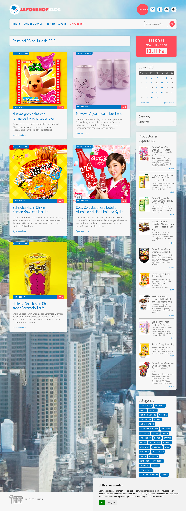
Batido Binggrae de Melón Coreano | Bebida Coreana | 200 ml (162, 201)
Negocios (144, 447)
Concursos (145, 419)
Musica (167, 442)
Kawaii (167, 438)
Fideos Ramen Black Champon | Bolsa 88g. (161, 250)
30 (152, 97)
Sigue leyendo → (19, 135)
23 (152, 92)
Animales (160, 406)
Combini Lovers (57, 24)
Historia (165, 429)
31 (157, 97)
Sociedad (144, 466)
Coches (152, 410)
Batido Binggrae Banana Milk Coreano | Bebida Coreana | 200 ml (162, 177)
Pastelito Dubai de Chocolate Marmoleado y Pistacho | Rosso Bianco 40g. (163, 225)
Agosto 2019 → (168, 102)
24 (157, 92)
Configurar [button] (111, 503)
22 (146, 92)
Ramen (143, 456)
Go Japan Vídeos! (149, 429)
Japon (165, 433)
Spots (155, 466)
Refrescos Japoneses (151, 461)
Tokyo (164, 475)
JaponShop (143, 9)
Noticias (157, 447)
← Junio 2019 (144, 102)
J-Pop (155, 433)
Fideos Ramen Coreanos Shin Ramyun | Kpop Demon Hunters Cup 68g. (163, 367)
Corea (157, 419)
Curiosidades (147, 424)
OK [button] (102, 503)
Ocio (167, 447)
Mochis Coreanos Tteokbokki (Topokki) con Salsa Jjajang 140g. (162, 299)
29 (146, 97)
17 (157, 87)
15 (146, 87)
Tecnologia (146, 470)
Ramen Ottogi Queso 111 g (163, 344)
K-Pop (157, 438)
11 (162, 82)
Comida (163, 415)
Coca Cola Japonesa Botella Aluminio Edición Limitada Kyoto (99, 209)
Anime (143, 410)
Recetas (153, 456)
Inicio (16, 24)
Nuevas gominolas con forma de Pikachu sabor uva (33, 116)
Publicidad (158, 452)
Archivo (144, 117)
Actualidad (146, 406)
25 (162, 92)
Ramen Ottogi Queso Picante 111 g (161, 275)
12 (167, 82)
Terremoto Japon (149, 475)
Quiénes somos (33, 24)
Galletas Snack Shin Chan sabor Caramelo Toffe (31, 305)
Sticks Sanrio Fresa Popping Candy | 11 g (161, 323)
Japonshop (77, 24)
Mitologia (154, 442)
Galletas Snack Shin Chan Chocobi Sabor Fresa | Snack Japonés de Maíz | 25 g (162, 151)
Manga (143, 442)
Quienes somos (34, 499)
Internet (144, 433)
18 (162, 87)
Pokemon (144, 452)
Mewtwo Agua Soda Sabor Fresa (99, 113)
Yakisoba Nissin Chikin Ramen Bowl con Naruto (30, 209)
